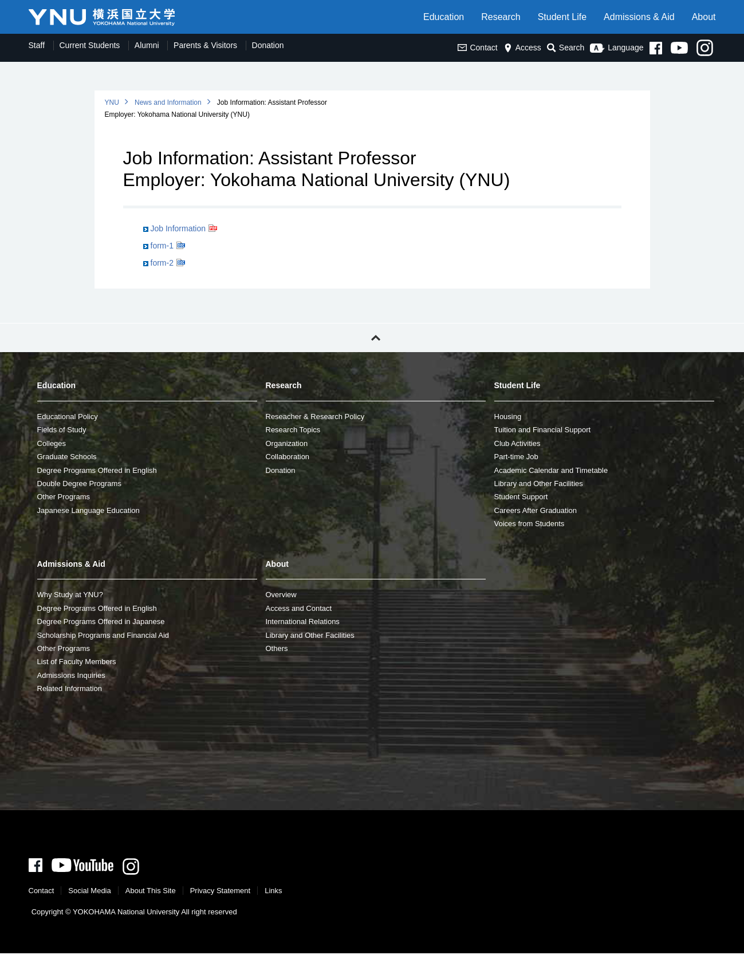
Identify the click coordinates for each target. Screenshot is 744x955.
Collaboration (288, 456)
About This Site (150, 892)
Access (522, 47)
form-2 (162, 262)
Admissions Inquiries (71, 675)
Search (565, 48)
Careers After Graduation (535, 510)
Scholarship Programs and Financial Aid (103, 635)
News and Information (168, 102)
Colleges (51, 443)
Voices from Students (529, 523)
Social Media (89, 892)
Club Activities (517, 443)
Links (273, 892)
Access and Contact (299, 608)
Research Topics (293, 429)
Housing (508, 416)
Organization (287, 443)
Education (443, 17)
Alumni (147, 45)
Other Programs (63, 496)
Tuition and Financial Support (542, 429)
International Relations (303, 621)
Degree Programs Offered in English (97, 470)
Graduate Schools (67, 456)
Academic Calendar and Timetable (551, 470)
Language (616, 47)
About (704, 17)
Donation (268, 45)
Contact (477, 47)
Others (277, 648)
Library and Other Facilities (538, 483)
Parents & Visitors (205, 45)
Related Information (69, 688)
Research (500, 17)
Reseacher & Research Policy (315, 416)
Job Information (178, 228)
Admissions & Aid (639, 17)
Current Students (90, 45)
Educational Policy (67, 416)
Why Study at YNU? (70, 594)
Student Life (562, 17)
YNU (112, 102)
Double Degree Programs (79, 483)
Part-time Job (516, 456)
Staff (37, 45)
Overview (281, 594)
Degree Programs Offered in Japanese (101, 621)
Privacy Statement (220, 892)
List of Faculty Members (76, 661)
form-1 (162, 245)
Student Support (521, 496)
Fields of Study (61, 429)
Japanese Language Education (88, 510)
